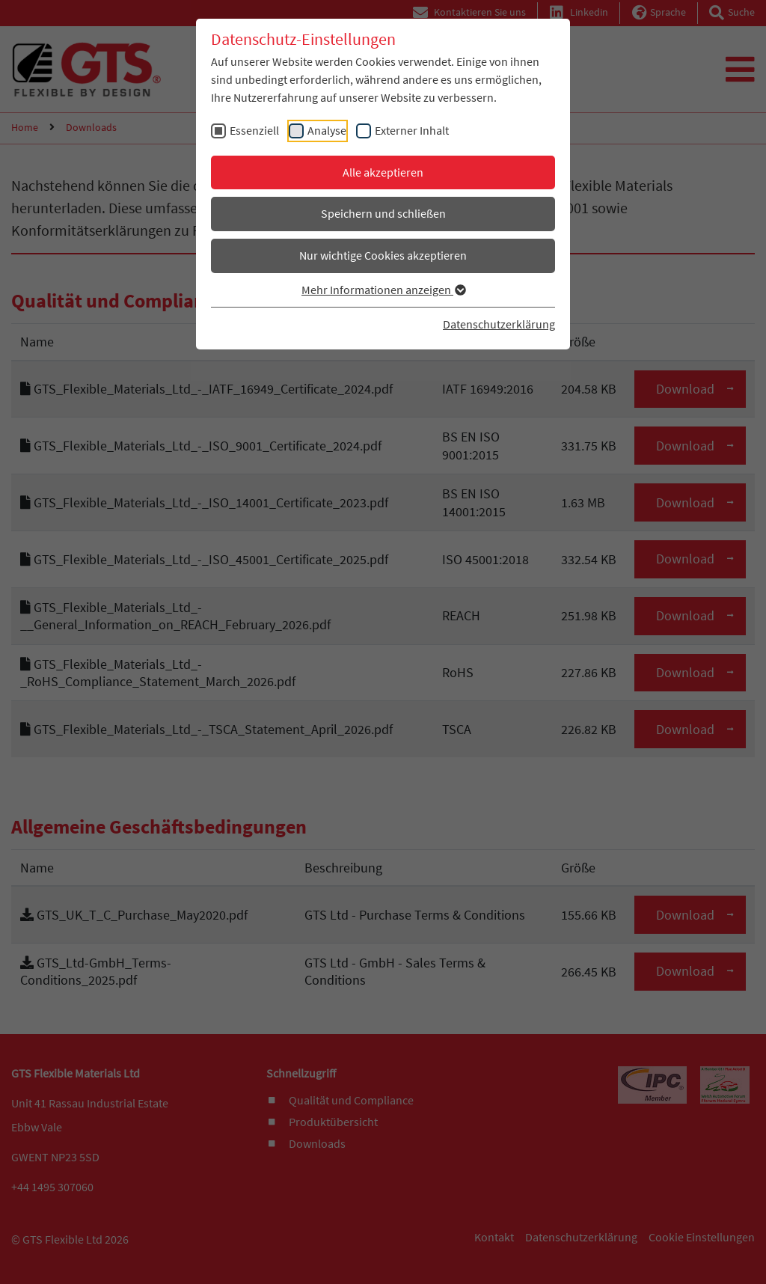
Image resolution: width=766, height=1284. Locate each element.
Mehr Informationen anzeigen (383, 289)
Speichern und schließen (383, 213)
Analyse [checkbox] (326, 130)
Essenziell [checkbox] (254, 130)
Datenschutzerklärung (499, 324)
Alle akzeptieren (383, 172)
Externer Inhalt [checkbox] (412, 130)
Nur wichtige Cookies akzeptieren (383, 255)
